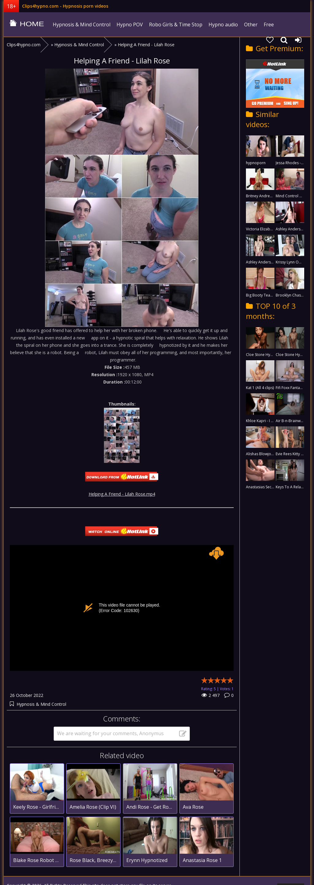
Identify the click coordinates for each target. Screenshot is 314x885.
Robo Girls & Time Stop (175, 24)
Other (251, 24)
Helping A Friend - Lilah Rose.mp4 (122, 494)
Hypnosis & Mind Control (81, 24)
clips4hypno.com (27, 24)
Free (269, 24)
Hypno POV (130, 24)
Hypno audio (223, 24)
